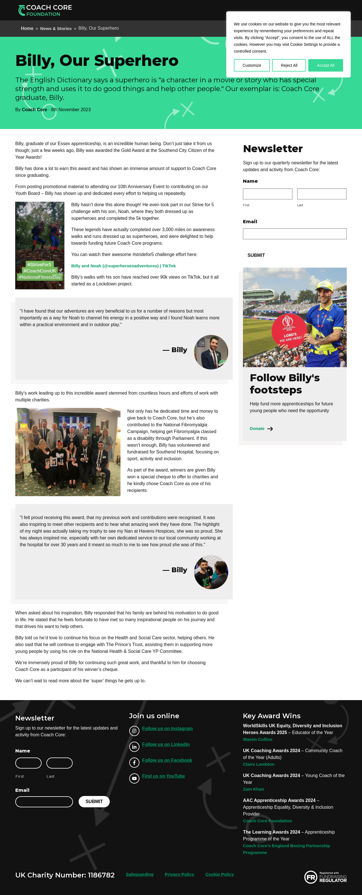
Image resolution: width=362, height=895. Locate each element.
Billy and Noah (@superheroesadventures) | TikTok (126, 265)
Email (250, 221)
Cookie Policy (223, 874)
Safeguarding (140, 874)
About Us (238, 10)
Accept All (325, 65)
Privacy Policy (181, 874)
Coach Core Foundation (268, 820)
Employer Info (206, 10)
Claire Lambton (259, 764)
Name (250, 181)
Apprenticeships (167, 10)
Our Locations (269, 10)
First (246, 205)
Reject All (289, 65)
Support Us (302, 10)
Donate (332, 10)
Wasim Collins (258, 739)
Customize (252, 65)
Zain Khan (254, 789)
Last (300, 205)
